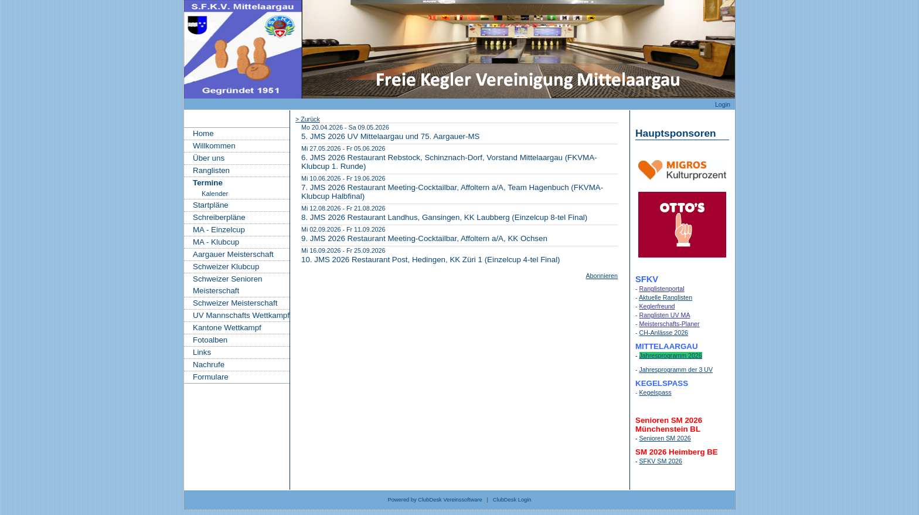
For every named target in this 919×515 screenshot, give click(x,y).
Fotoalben (210, 340)
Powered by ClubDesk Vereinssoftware (434, 500)
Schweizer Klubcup (226, 266)
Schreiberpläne (219, 217)
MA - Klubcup (216, 242)
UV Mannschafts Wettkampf (241, 315)
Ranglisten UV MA (664, 315)
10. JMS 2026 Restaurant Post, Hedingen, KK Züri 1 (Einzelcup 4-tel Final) (430, 259)
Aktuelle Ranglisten (665, 297)
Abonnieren (602, 275)
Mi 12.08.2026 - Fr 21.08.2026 (343, 208)
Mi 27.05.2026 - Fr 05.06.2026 (343, 148)
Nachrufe (208, 364)
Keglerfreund (657, 306)
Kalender (215, 193)
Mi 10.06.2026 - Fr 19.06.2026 (343, 178)
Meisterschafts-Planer (669, 323)
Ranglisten (211, 170)
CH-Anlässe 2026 (664, 332)
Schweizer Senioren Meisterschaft (228, 285)
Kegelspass (655, 392)
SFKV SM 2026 (660, 461)
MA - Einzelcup (219, 229)
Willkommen (214, 145)
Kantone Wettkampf (227, 327)
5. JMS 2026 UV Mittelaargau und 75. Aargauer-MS (390, 136)
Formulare (211, 376)
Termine (208, 182)
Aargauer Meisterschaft (233, 254)
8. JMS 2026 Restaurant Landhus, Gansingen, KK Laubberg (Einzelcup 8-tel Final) (444, 217)
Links (202, 352)
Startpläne (211, 205)
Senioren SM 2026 (665, 438)
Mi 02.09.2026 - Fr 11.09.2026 (343, 229)
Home (203, 133)
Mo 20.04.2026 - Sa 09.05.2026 (345, 127)
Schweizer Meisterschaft (235, 303)
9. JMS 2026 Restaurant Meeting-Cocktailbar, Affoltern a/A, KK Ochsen (424, 238)
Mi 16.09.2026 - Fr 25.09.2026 (343, 250)
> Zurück (307, 119)
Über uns (208, 158)
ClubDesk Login (512, 500)
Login (722, 104)
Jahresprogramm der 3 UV (676, 369)
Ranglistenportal (662, 288)
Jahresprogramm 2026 (670, 355)
